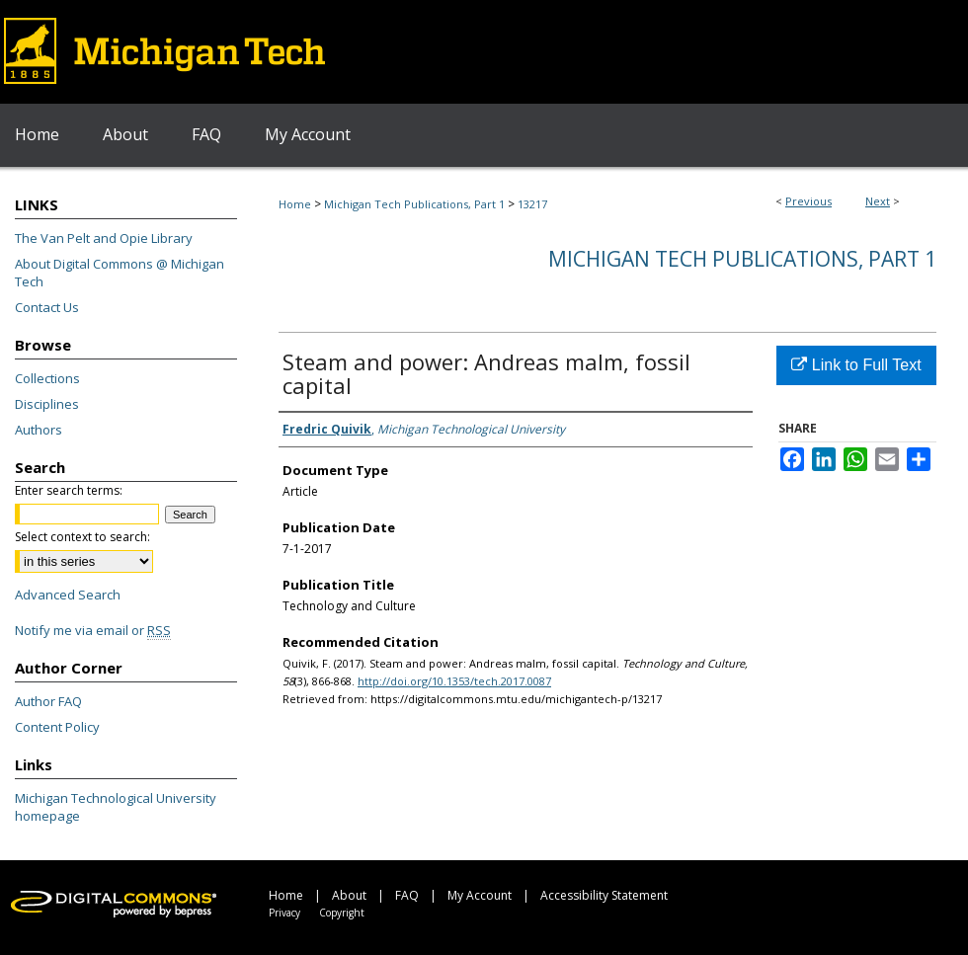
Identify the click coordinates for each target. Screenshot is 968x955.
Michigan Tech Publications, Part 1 (414, 204)
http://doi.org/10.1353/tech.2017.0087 (454, 681)
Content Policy (57, 727)
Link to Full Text (856, 365)
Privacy (284, 912)
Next (877, 201)
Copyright (341, 912)
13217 (532, 204)
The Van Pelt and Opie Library (104, 238)
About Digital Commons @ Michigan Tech (119, 272)
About (349, 895)
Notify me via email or (93, 630)
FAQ (407, 895)
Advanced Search (68, 594)
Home (295, 204)
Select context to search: (82, 536)
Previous (808, 201)
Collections (47, 378)
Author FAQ (48, 701)
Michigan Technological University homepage (115, 807)
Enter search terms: (68, 490)
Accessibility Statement (604, 895)
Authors (38, 429)
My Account (479, 895)
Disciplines (47, 404)
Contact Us (47, 307)
